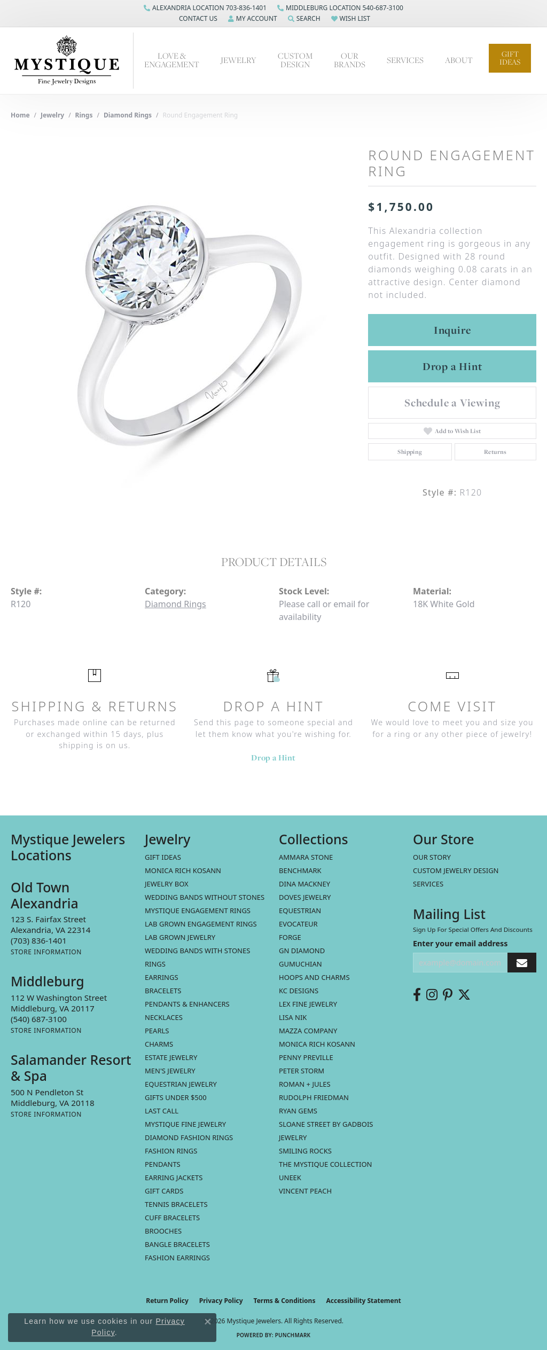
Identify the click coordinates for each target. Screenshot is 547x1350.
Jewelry (238, 60)
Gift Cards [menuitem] (164, 1191)
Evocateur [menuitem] (298, 924)
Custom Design (295, 60)
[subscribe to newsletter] (521, 962)
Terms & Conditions (285, 1300)
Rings (84, 115)
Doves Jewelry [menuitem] (305, 897)
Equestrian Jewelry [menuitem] (181, 1084)
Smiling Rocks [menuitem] (305, 1151)
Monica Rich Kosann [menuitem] (317, 1044)
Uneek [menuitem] (290, 1177)
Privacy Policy (221, 1300)
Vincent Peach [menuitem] (305, 1191)
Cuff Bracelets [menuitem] (172, 1217)
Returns (495, 452)
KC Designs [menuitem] (298, 990)
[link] (205, 8)
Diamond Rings (128, 115)
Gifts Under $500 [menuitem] (176, 1097)
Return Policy (167, 1300)
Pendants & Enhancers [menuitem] (187, 1004)
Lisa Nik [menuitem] (293, 1017)
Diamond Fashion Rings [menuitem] (189, 1137)
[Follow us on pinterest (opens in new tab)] (447, 994)
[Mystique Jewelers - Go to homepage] (72, 61)
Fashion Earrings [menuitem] (177, 1257)
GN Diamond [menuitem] (302, 950)
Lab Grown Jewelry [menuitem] (180, 937)
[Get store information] (46, 951)
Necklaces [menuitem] (164, 1017)
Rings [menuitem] (155, 964)
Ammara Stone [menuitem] (306, 857)
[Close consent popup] (208, 1321)
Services (405, 60)
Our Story (432, 857)
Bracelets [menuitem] (163, 990)
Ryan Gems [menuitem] (298, 1111)
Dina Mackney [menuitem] (304, 884)
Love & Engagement (171, 60)
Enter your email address (460, 943)
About (459, 60)
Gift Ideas (509, 58)
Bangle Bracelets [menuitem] (177, 1244)
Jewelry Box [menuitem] (167, 884)
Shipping (409, 452)
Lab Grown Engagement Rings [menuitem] (201, 924)
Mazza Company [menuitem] (308, 1030)
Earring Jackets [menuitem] (173, 1177)
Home (20, 115)
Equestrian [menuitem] (300, 910)
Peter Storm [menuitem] (301, 1071)
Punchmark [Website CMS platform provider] (293, 1335)
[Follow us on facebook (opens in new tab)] (417, 994)
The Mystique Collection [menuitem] (325, 1164)
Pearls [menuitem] (157, 1030)
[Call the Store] (39, 940)
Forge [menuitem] (290, 937)
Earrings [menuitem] (161, 977)
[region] (184, 327)
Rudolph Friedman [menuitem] (314, 1097)
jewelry (52, 115)
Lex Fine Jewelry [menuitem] (308, 1004)
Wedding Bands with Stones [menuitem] (197, 950)
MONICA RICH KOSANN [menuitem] (183, 870)
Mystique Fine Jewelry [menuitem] (185, 1124)
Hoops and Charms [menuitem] (314, 977)
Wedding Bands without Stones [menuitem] (204, 897)
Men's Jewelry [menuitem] (170, 1071)
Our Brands (349, 60)
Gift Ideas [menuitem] (163, 857)
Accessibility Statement (363, 1300)
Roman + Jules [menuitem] (305, 1084)
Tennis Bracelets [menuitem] (176, 1204)
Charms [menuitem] (159, 1044)
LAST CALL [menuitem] (161, 1111)
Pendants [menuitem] (163, 1164)
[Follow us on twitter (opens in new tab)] (464, 994)
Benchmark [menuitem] (300, 870)
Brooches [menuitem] (163, 1231)
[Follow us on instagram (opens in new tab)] (431, 994)
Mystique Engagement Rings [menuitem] (198, 910)
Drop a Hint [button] (452, 366)
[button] (197, 18)
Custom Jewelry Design (456, 870)
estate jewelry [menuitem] (171, 1057)
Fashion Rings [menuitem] (171, 1151)
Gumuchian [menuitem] (300, 964)
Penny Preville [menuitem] (306, 1057)
